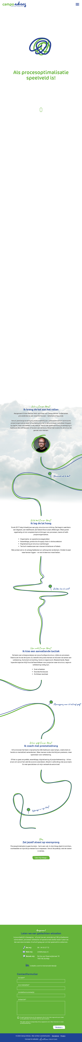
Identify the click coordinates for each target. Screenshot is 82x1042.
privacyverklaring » (25, 1023)
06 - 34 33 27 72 (43, 947)
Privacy (63, 1036)
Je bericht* (22, 1000)
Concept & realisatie (41, 1039)
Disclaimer (55, 1036)
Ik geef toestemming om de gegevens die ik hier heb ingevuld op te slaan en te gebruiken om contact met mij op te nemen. (42, 1018)
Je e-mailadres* (23, 985)
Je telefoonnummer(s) (26, 992)
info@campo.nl (42, 952)
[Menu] (77, 4)
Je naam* (21, 978)
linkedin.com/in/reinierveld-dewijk (41, 966)
